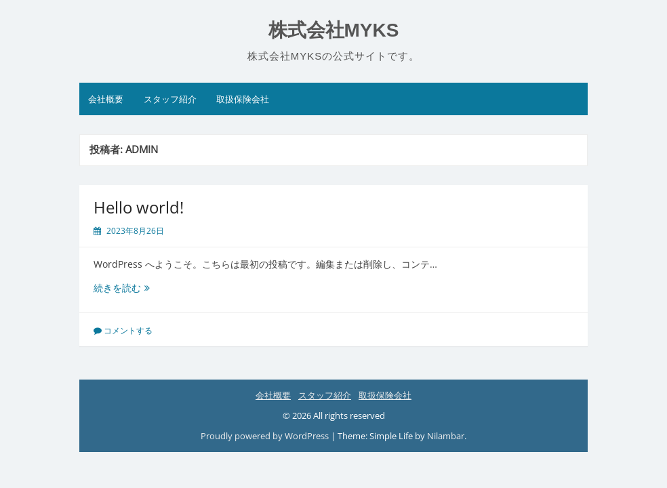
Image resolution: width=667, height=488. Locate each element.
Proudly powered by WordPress (265, 436)
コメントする (128, 330)
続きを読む (131, 288)
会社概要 (105, 99)
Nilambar (445, 436)
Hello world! (139, 207)
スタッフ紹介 (170, 99)
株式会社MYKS (333, 30)
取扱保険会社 (242, 99)
